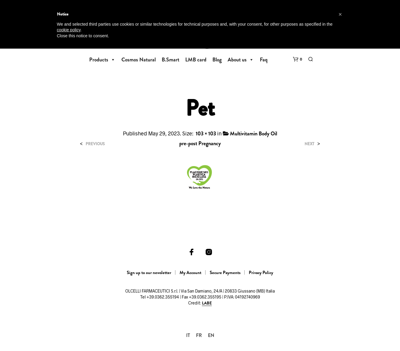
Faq (264, 60)
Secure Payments (225, 272)
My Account (190, 272)
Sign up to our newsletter (149, 272)
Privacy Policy (261, 272)
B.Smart (170, 60)
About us (241, 60)
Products (102, 60)
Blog (217, 60)
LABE (207, 303)
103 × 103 (206, 133)
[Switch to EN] (211, 335)
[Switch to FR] (199, 335)
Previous (95, 144)
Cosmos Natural (138, 60)
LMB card (195, 60)
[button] (297, 59)
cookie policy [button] (69, 29)
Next (309, 144)
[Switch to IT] (188, 335)
